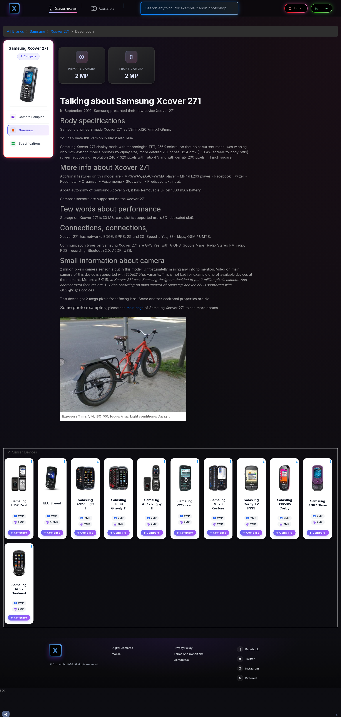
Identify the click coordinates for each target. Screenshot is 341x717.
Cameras (102, 8)
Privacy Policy (183, 672)
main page (135, 308)
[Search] (189, 8)
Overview (21, 130)
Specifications (25, 143)
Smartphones (63, 8)
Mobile (116, 678)
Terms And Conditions (189, 678)
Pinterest (247, 702)
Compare (28, 56)
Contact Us (181, 684)
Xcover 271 (60, 31)
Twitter (246, 683)
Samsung (37, 31)
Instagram (248, 693)
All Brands (15, 31)
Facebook (248, 673)
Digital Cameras (122, 672)
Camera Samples (27, 117)
